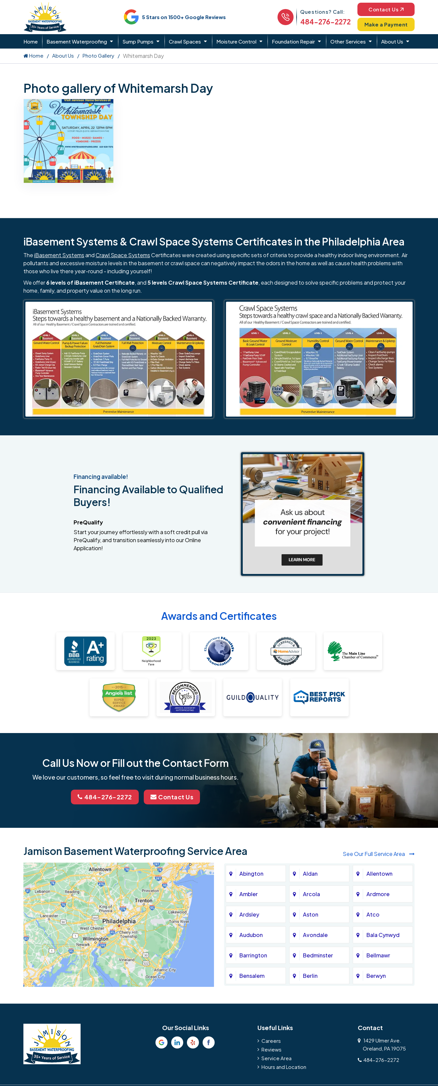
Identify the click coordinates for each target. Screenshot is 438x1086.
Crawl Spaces (185, 41)
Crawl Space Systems (123, 255)
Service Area (276, 1058)
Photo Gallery (98, 55)
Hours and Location (283, 1067)
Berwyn (376, 975)
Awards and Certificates (219, 615)
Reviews (271, 1049)
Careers (271, 1040)
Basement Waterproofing (76, 41)
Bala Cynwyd (383, 934)
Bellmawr (378, 955)
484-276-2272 (325, 21)
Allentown (379, 873)
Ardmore (378, 893)
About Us (392, 41)
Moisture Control (236, 41)
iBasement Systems (59, 255)
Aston (310, 914)
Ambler (248, 893)
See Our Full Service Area (379, 853)
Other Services (348, 41)
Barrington (253, 955)
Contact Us (386, 9)
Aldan (310, 873)
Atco (372, 914)
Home (30, 41)
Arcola (311, 893)
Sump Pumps (137, 41)
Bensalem (251, 975)
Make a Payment (386, 24)
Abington (251, 873)
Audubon (251, 934)
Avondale (315, 934)
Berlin (310, 975)
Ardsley (249, 914)
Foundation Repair (293, 41)
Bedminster (318, 955)
